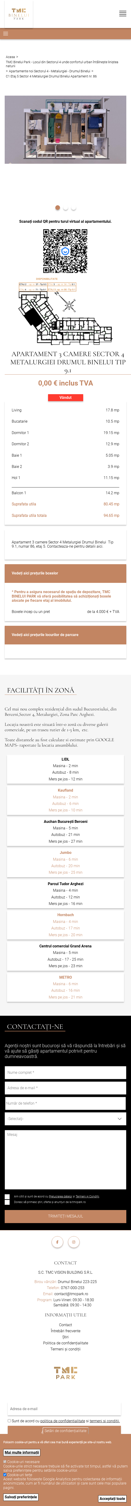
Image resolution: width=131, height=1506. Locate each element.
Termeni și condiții (65, 1349)
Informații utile (65, 1315)
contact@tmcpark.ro (71, 1294)
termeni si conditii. (105, 1421)
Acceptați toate (112, 1498)
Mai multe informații (22, 1452)
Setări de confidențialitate (65, 1431)
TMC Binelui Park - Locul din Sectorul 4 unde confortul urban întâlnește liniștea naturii (62, 64)
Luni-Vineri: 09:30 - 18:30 (73, 1300)
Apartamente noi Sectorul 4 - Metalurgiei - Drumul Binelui (49, 71)
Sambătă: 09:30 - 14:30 (72, 1305)
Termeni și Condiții (87, 1196)
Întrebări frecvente (65, 1331)
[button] (58, 207)
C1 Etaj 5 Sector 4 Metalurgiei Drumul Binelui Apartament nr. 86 (51, 76)
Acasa (10, 57)
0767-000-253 (72, 1288)
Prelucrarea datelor (60, 1196)
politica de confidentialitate (62, 1421)
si (87, 1421)
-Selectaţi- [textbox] (15, 1118)
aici (99, 546)
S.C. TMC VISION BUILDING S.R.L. (65, 1272)
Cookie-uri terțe (19, 1475)
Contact (65, 1263)
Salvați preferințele (21, 1497)
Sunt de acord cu (26, 1421)
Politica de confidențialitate (65, 1343)
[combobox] (65, 1118)
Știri (65, 1337)
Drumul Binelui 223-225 (65, 1282)
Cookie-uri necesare (23, 1462)
